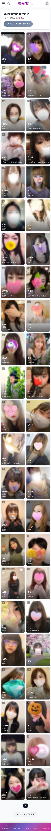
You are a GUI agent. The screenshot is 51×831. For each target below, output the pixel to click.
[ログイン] (47, 3)
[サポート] (8, 3)
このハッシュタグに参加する (18, 24)
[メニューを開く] (3, 3)
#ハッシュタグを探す (25, 814)
